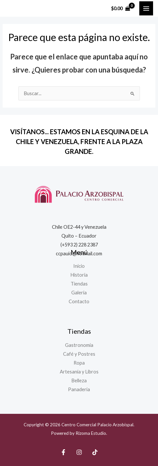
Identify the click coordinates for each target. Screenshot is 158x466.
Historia (79, 275)
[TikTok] (95, 452)
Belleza (79, 380)
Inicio (79, 266)
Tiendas (79, 283)
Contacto (79, 301)
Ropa (79, 363)
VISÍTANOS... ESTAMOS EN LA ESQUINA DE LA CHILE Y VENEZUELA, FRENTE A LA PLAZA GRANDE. (79, 141)
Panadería (79, 389)
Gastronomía (79, 345)
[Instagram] (79, 452)
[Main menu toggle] (146, 8)
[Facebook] (63, 452)
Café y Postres (79, 354)
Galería (79, 292)
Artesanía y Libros (79, 371)
